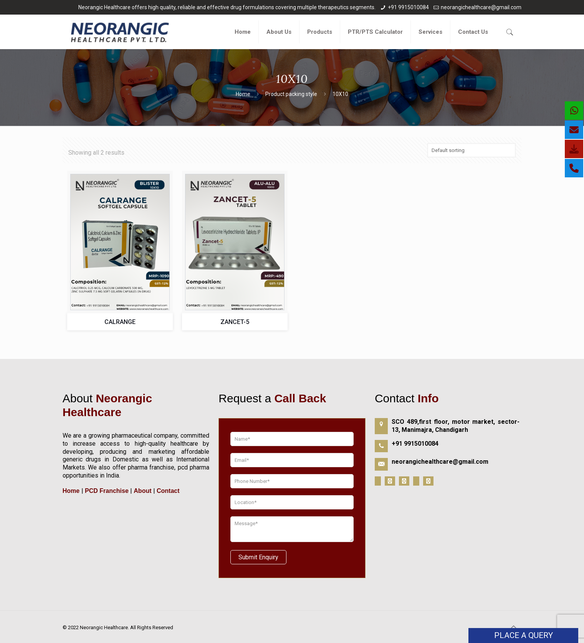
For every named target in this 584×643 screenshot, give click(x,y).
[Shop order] (471, 150)
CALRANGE (120, 322)
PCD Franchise (107, 491)
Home (243, 94)
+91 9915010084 (408, 7)
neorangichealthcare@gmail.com (481, 7)
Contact (167, 491)
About (142, 491)
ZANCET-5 (234, 322)
